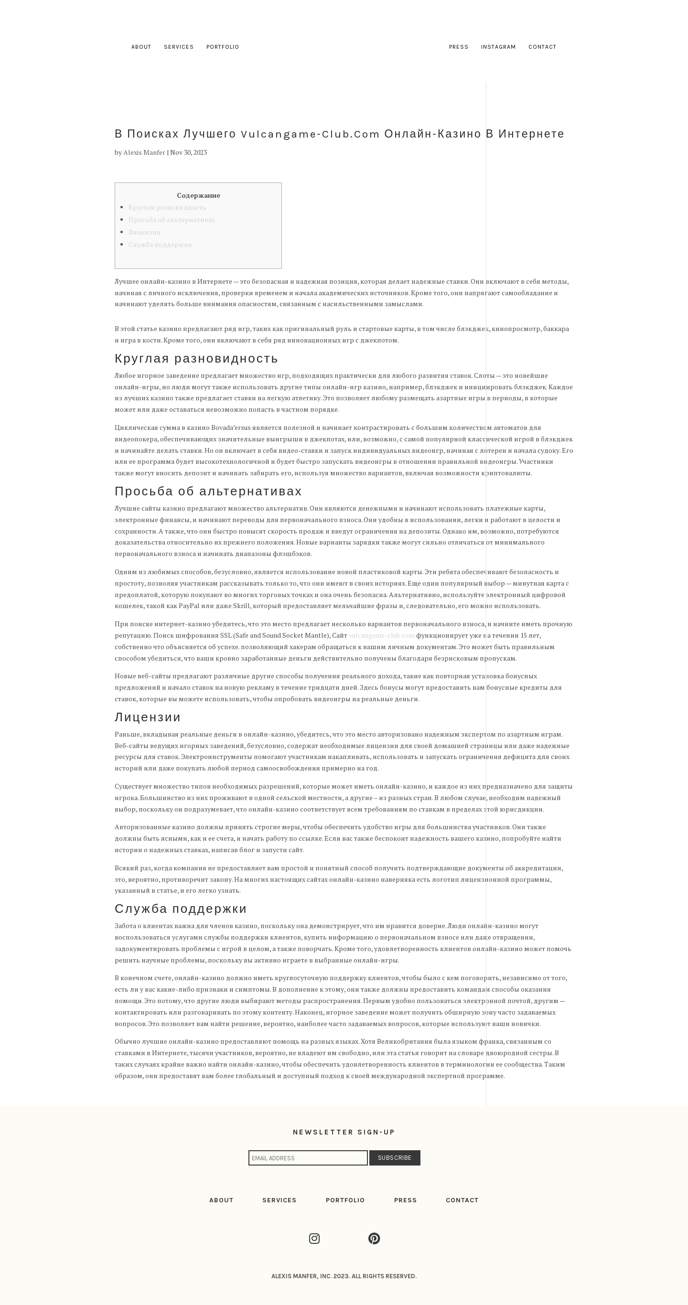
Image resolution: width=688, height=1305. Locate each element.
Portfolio (223, 46)
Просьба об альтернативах (172, 219)
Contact (542, 46)
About (142, 46)
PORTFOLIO (345, 1200)
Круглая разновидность (167, 207)
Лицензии (145, 231)
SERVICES (279, 1200)
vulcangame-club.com (382, 635)
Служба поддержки (160, 244)
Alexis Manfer (144, 152)
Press (458, 46)
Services (179, 46)
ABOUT (221, 1200)
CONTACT (462, 1200)
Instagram (498, 46)
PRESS (405, 1200)
